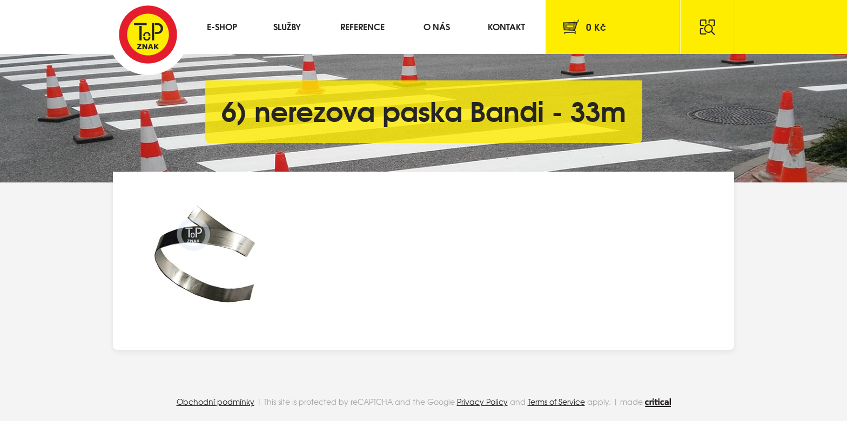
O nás (437, 26)
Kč (596, 26)
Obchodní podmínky (215, 401)
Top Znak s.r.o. (148, 34)
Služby (287, 26)
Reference (362, 26)
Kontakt (506, 26)
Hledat (707, 27)
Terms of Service (556, 401)
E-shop (222, 26)
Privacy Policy (482, 401)
